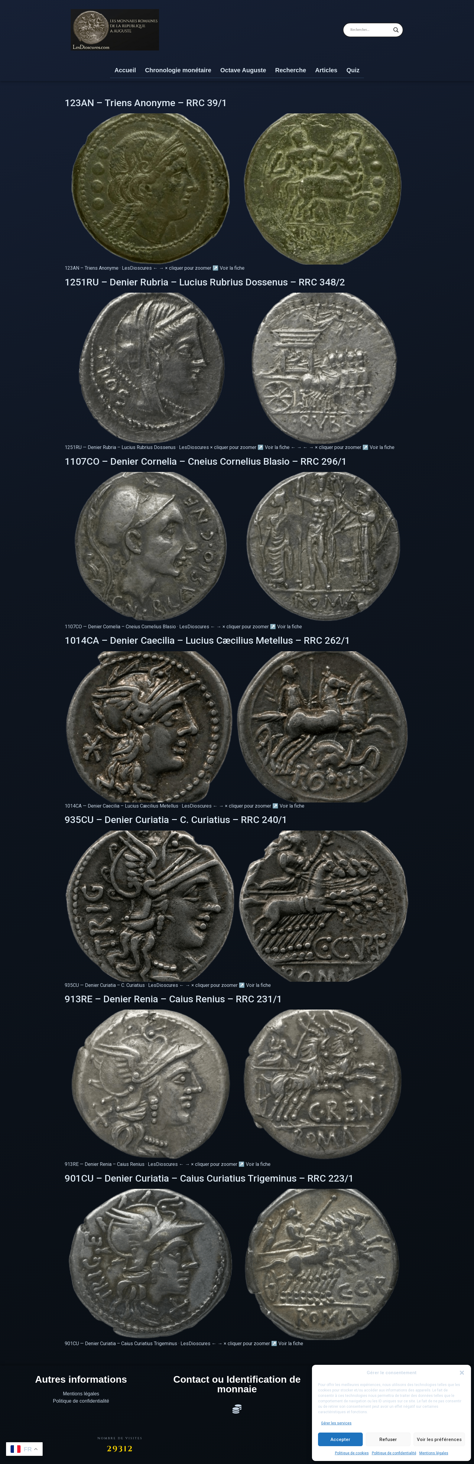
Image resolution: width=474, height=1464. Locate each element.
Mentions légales (433, 1453)
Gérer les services (336, 1423)
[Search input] (370, 30)
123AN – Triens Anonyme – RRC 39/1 (146, 103)
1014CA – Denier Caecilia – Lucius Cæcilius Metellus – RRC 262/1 (207, 640)
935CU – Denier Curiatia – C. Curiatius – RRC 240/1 (176, 819)
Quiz (352, 70)
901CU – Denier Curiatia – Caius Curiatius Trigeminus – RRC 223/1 (209, 1178)
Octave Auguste (243, 70)
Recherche (290, 70)
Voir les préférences (439, 1439)
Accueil (125, 70)
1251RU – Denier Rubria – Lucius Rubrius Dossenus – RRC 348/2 (205, 282)
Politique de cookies (352, 1453)
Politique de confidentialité (394, 1453)
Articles (326, 70)
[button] (462, 1373)
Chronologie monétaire (178, 70)
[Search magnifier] (396, 30)
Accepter (340, 1439)
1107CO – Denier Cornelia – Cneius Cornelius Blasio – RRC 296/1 (206, 461)
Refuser (388, 1439)
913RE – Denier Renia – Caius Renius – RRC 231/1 (173, 999)
